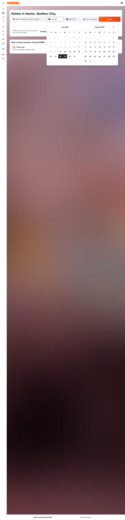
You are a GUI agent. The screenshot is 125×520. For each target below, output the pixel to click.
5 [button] (99, 42)
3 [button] (74, 37)
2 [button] (69, 37)
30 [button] (70, 56)
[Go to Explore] (3, 31)
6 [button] (55, 42)
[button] (3, 3)
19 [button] (51, 52)
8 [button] (65, 42)
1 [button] (113, 37)
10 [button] (74, 42)
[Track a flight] (3, 35)
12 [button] (51, 47)
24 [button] (74, 52)
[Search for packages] (3, 21)
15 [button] (65, 47)
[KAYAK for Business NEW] (3, 43)
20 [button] (56, 52)
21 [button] (60, 52)
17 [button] (74, 47)
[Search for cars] (3, 17)
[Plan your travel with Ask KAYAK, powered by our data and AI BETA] (3, 27)
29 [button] (65, 56)
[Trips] (3, 49)
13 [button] (55, 47)
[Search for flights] (3, 9)
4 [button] (79, 37)
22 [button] (65, 52)
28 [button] (60, 56)
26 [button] (51, 56)
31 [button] (74, 56)
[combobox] (30, 19)
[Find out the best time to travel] (3, 39)
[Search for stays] (3, 13)
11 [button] (79, 42)
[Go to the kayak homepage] (13, 3)
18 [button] (79, 47)
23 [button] (70, 52)
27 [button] (56, 56)
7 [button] (60, 42)
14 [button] (60, 47)
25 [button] (79, 52)
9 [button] (69, 42)
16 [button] (70, 47)
